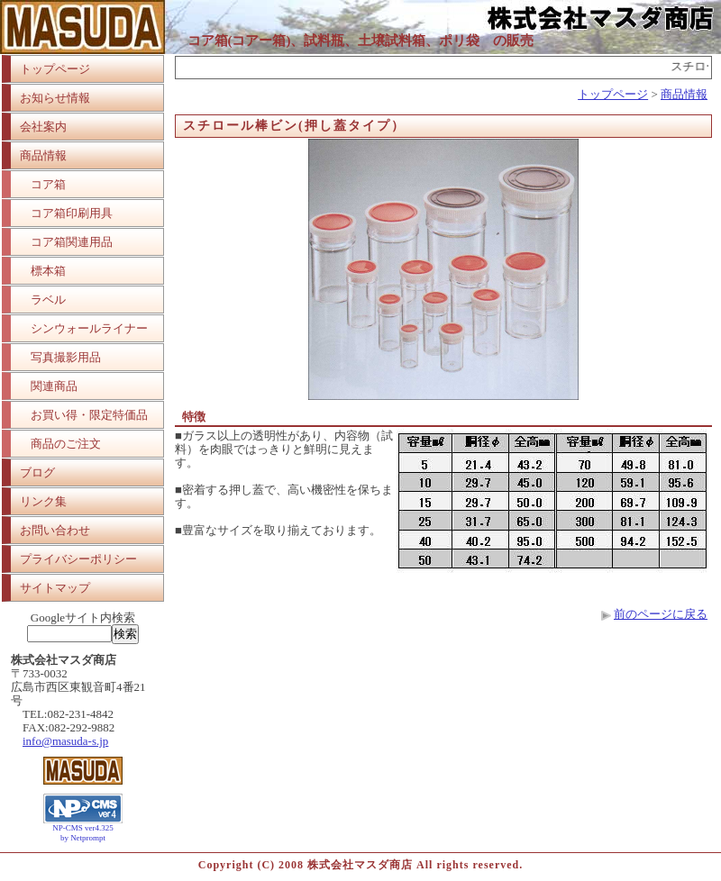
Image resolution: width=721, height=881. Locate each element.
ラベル (48, 299)
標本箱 (48, 270)
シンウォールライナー (89, 328)
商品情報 (43, 155)
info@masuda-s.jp (65, 741)
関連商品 (54, 386)
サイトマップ (55, 588)
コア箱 (48, 184)
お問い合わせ (55, 530)
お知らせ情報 (55, 97)
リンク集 (43, 501)
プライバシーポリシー (78, 559)
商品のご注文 (66, 443)
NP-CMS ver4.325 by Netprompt (83, 832)
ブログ (37, 472)
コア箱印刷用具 (72, 213)
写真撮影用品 (66, 357)
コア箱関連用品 (72, 242)
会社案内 (43, 126)
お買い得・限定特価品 (89, 415)
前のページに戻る (660, 614)
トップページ (55, 69)
